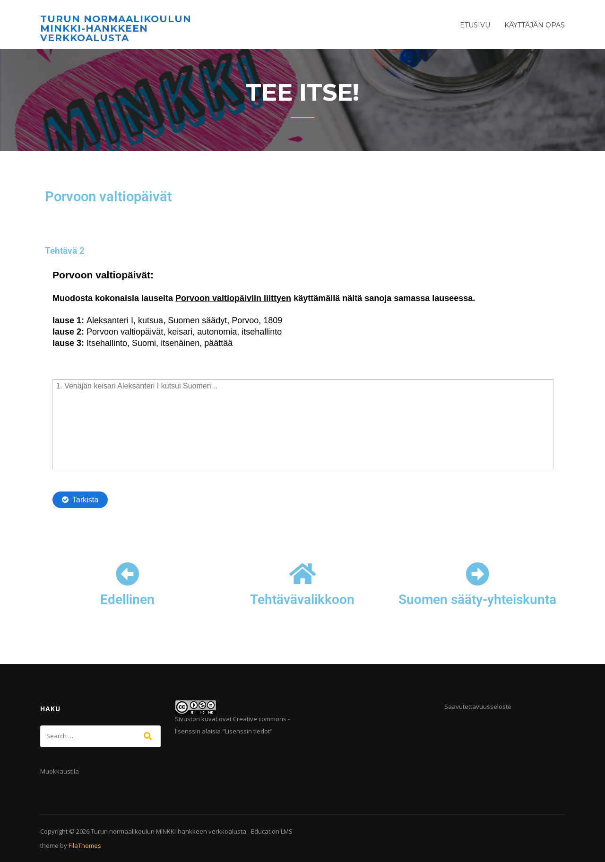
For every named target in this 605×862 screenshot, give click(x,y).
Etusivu (475, 25)
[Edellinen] (127, 574)
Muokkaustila (59, 771)
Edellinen (127, 599)
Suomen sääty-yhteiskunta (477, 599)
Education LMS (272, 831)
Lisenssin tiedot (247, 731)
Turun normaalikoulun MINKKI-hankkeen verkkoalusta (115, 28)
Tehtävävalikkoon (302, 599)
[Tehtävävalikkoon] (302, 574)
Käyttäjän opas (534, 25)
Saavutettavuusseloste (477, 706)
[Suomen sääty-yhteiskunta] (477, 574)
